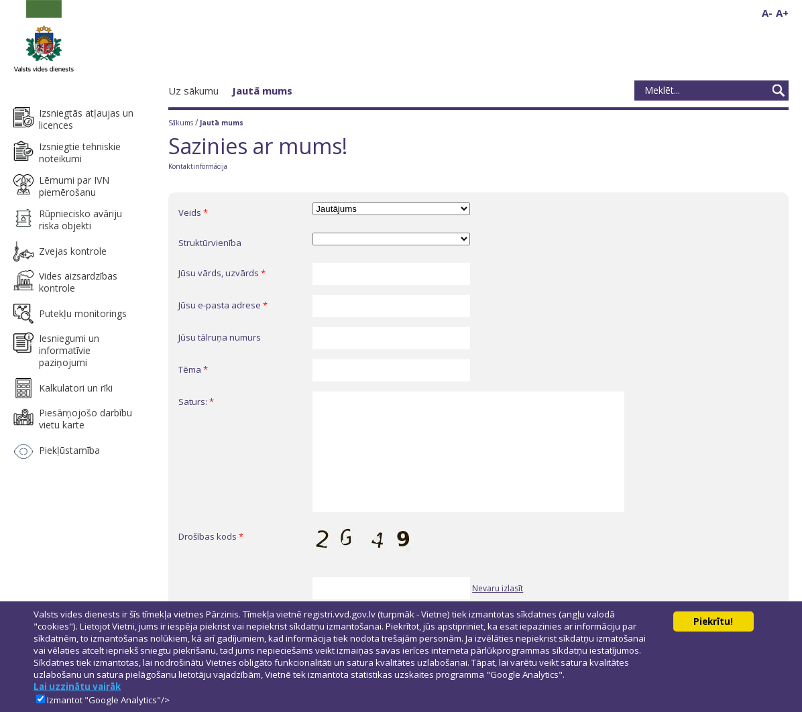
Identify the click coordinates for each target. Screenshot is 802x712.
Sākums (180, 122)
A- (767, 12)
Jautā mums (262, 90)
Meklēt (778, 90)
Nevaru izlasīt (497, 588)
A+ (782, 12)
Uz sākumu (193, 90)
